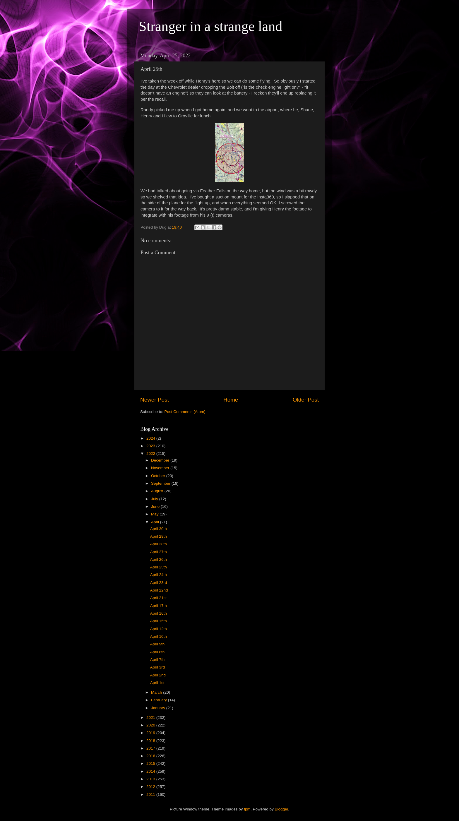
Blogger (281, 809)
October (158, 476)
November (160, 468)
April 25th (158, 567)
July (155, 499)
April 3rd (157, 667)
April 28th (158, 544)
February (159, 700)
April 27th (158, 552)
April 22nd (159, 590)
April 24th (158, 575)
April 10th (158, 636)
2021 (151, 717)
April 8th (157, 652)
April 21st (158, 598)
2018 (151, 740)
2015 (151, 763)
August (158, 491)
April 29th (158, 536)
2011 (151, 794)
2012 (151, 786)
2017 (151, 748)
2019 (151, 733)
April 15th (158, 621)
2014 (151, 771)
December (160, 460)
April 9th (157, 644)
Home (230, 400)
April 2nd (158, 675)
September (161, 483)
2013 (151, 779)
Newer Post (154, 400)
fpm (247, 809)
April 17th (158, 606)
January (158, 708)
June (156, 506)
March (157, 692)
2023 (151, 446)
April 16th (158, 613)
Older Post (306, 400)
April (155, 522)
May (155, 514)
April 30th (158, 529)
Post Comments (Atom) (185, 411)
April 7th (157, 659)
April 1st (157, 683)
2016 (151, 756)
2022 (151, 453)
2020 (151, 725)
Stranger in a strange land (210, 26)
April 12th (158, 629)
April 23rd (158, 582)
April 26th (158, 559)
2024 (151, 438)
